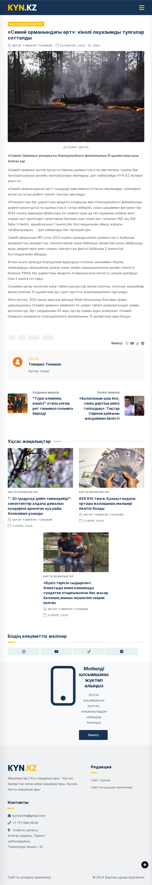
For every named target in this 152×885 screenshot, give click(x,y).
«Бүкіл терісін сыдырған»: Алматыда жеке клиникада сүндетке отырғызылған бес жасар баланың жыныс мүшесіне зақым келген (75, 593)
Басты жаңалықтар (26, 24)
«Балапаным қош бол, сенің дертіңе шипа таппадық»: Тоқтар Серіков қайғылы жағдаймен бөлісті (99, 408)
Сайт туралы (100, 780)
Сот (21, 337)
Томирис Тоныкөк (38, 45)
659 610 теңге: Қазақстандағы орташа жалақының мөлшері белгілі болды (107, 503)
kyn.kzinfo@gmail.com (28, 816)
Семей (34, 337)
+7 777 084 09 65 (25, 823)
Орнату (93, 735)
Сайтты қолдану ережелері (111, 787)
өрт (11, 337)
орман (47, 337)
